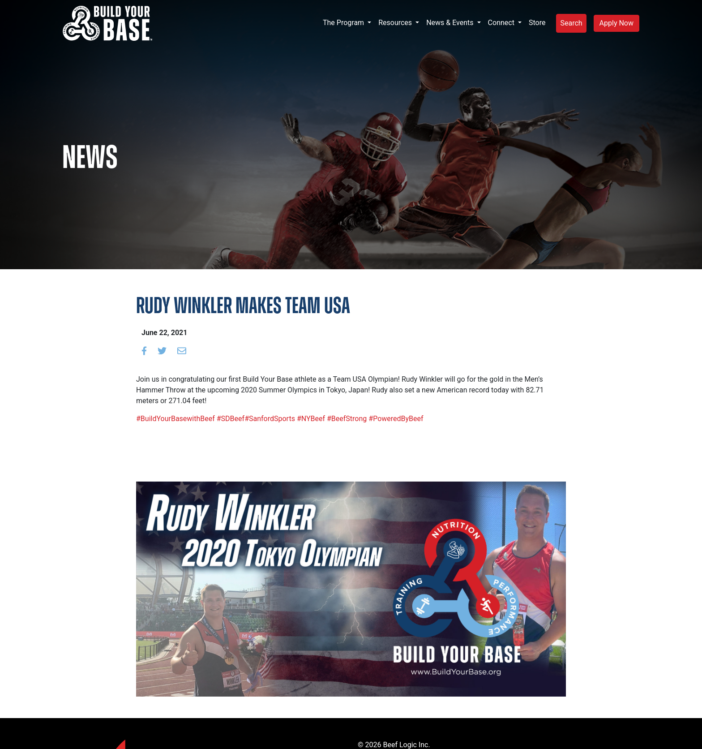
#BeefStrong (346, 418)
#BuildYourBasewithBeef (175, 418)
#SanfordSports (269, 418)
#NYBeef (310, 418)
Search (571, 23)
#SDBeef (229, 418)
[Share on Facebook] (144, 351)
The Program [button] (344, 22)
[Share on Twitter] (162, 351)
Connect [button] (502, 22)
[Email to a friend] (182, 351)
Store (537, 22)
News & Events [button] (450, 22)
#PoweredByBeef (395, 418)
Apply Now (616, 23)
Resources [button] (396, 22)
